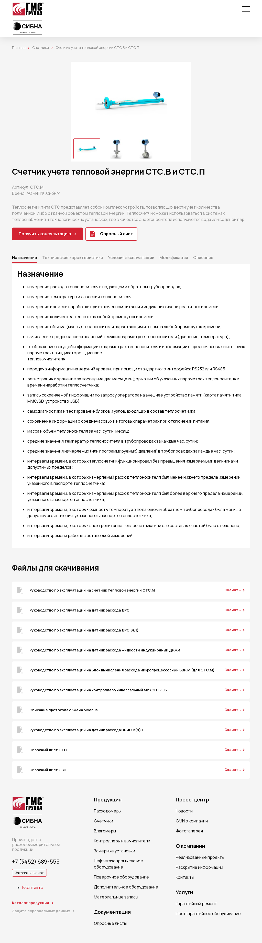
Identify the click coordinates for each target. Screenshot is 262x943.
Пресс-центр (192, 800)
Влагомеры (105, 831)
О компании (190, 846)
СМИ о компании (192, 821)
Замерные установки (114, 851)
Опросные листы (110, 923)
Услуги (184, 892)
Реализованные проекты (200, 857)
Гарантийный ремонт (196, 903)
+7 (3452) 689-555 (36, 861)
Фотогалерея (189, 831)
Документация (112, 912)
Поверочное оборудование (121, 877)
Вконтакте (32, 887)
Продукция (108, 800)
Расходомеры (107, 811)
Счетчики (40, 47)
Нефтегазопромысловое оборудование (118, 864)
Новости (184, 811)
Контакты (185, 877)
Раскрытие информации (199, 867)
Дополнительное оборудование (126, 887)
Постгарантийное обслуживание (208, 913)
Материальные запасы (116, 897)
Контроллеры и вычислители (122, 841)
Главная (19, 47)
